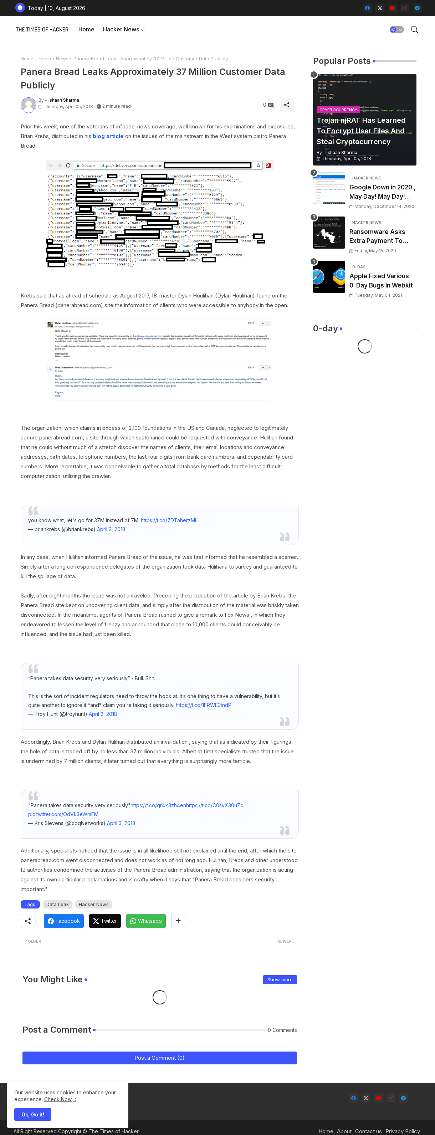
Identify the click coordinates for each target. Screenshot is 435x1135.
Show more (280, 979)
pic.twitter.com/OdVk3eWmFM (63, 814)
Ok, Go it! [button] (32, 1114)
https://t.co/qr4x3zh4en (158, 805)
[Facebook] (64, 921)
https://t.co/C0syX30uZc (214, 805)
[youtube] (392, 8)
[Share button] (178, 921)
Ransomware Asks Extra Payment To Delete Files (377, 237)
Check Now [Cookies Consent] (58, 1099)
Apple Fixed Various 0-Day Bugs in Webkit (381, 281)
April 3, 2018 (121, 823)
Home (86, 29)
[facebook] (367, 8)
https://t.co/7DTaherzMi (168, 520)
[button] (397, 29)
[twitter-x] (379, 8)
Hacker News (121, 29)
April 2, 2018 (111, 529)
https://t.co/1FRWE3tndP (203, 705)
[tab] (86, 29)
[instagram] (404, 8)
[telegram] (417, 8)
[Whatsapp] (146, 921)
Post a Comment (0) (159, 1057)
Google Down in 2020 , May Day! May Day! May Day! (382, 192)
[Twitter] (105, 921)
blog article (108, 136)
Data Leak (57, 904)
